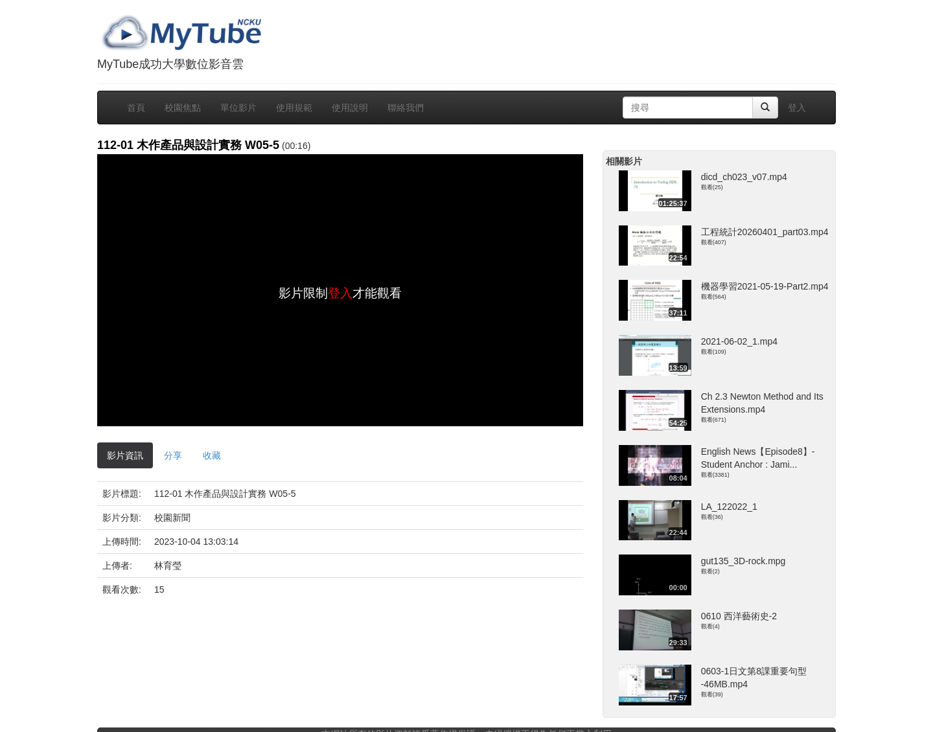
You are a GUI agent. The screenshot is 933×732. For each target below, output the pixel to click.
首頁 (136, 107)
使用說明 (350, 107)
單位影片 (238, 107)
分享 (173, 455)
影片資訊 (125, 455)
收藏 (212, 455)
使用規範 (294, 107)
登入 (797, 107)
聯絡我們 (405, 107)
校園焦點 (183, 107)
